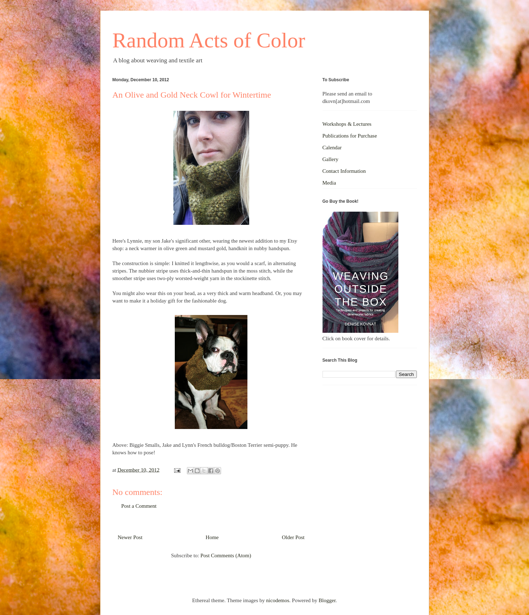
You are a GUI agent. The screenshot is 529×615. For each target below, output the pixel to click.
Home (212, 537)
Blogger (327, 600)
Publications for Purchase (350, 136)
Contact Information (344, 171)
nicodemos (277, 600)
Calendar (332, 147)
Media (329, 183)
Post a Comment (139, 506)
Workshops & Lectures (347, 124)
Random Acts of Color (208, 40)
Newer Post (130, 537)
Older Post (293, 537)
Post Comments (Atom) (225, 555)
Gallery (331, 159)
